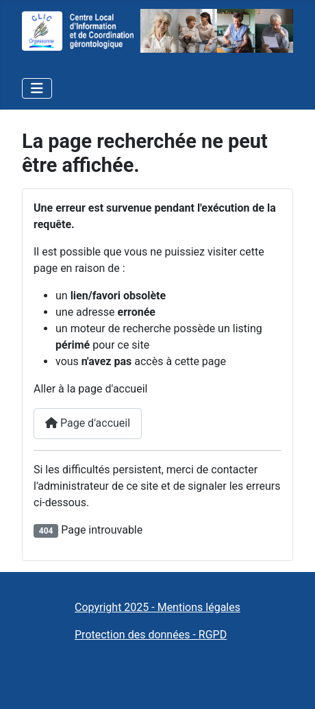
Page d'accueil (87, 423)
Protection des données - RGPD (151, 634)
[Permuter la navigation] (37, 88)
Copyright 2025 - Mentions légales (157, 607)
